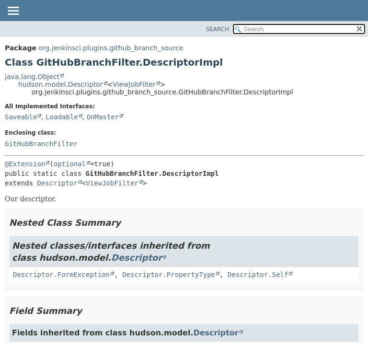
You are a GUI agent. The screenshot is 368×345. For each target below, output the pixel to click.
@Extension (25, 164)
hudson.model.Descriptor (60, 84)
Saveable (21, 117)
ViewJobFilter (134, 84)
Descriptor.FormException (61, 274)
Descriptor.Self (258, 274)
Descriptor (57, 183)
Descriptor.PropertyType (168, 274)
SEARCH (218, 29)
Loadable (62, 117)
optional (70, 164)
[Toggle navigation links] (13, 11)
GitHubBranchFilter (41, 144)
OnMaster (103, 117)
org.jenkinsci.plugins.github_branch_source (110, 48)
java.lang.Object (32, 76)
